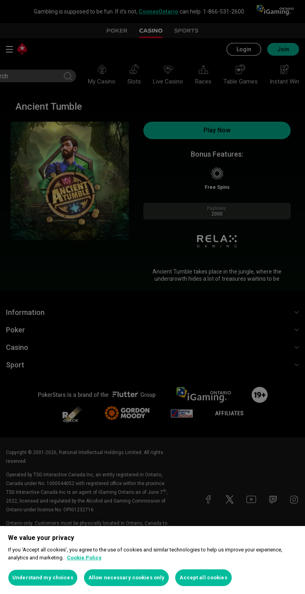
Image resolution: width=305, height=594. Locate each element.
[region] (152, 560)
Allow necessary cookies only (126, 577)
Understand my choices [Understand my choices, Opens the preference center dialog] (42, 577)
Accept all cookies (203, 577)
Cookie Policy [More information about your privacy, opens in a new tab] (84, 558)
